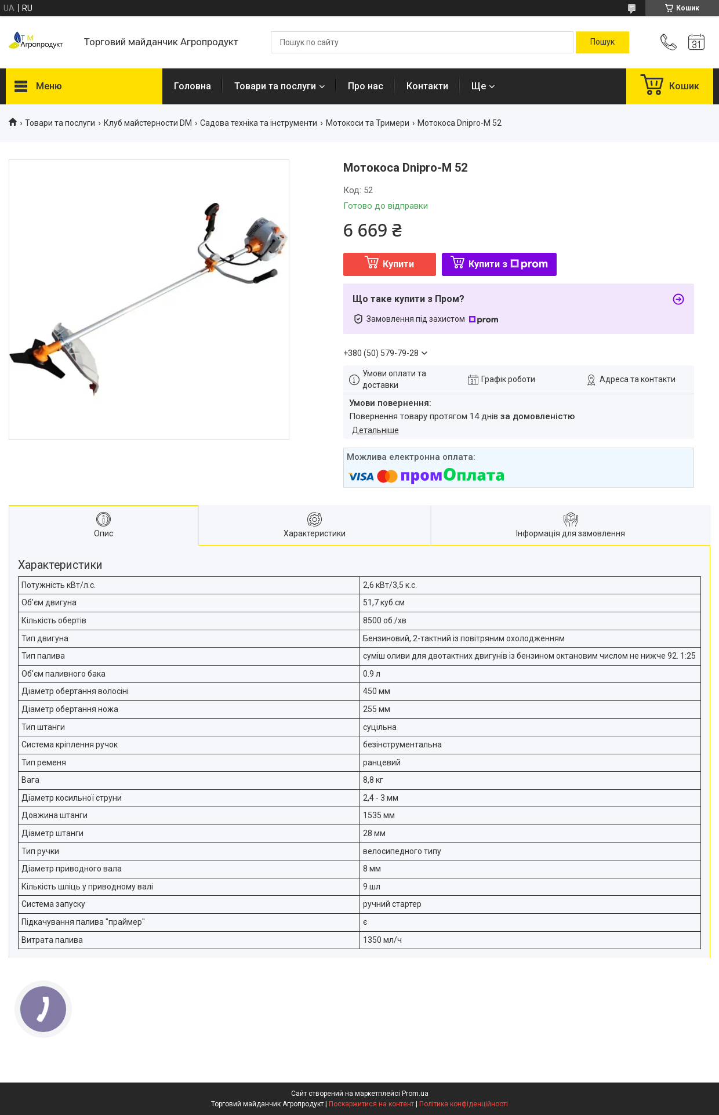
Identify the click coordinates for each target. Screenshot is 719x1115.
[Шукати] (602, 42)
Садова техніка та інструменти (258, 123)
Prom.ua (415, 1093)
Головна (192, 86)
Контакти (427, 86)
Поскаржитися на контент (371, 1104)
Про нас (365, 86)
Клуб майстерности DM (148, 123)
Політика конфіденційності (463, 1104)
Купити (398, 264)
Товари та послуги (275, 86)
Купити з (508, 264)
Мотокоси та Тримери (367, 123)
